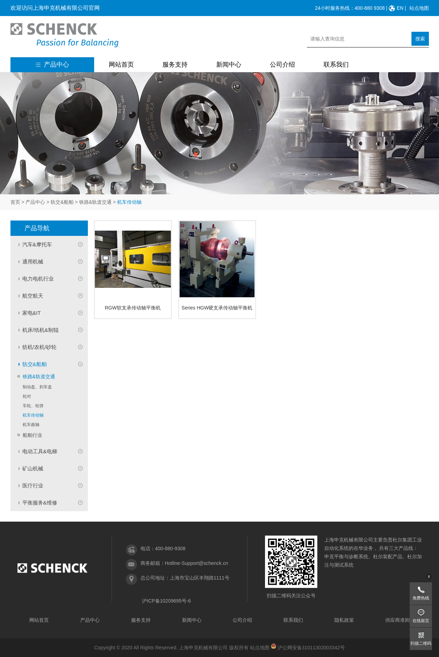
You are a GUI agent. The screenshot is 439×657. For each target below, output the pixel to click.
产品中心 (52, 64)
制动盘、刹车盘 (37, 387)
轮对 (27, 396)
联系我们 (336, 64)
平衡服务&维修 (39, 503)
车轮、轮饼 (33, 405)
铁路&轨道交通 (95, 202)
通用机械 (32, 261)
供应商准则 (397, 620)
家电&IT (31, 313)
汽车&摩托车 (37, 244)
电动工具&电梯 (39, 451)
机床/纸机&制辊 (40, 330)
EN (400, 8)
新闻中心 (228, 64)
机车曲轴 (31, 424)
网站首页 (121, 64)
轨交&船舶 (62, 202)
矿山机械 (32, 468)
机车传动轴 (33, 415)
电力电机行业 (38, 279)
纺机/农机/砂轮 (39, 347)
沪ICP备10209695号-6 (166, 601)
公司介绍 (282, 64)
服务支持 (175, 64)
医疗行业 (32, 485)
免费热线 (420, 598)
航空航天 (32, 296)
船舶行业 (32, 435)
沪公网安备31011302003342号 (311, 647)
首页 (15, 202)
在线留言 (420, 620)
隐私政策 (344, 620)
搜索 (420, 39)
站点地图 (419, 8)
